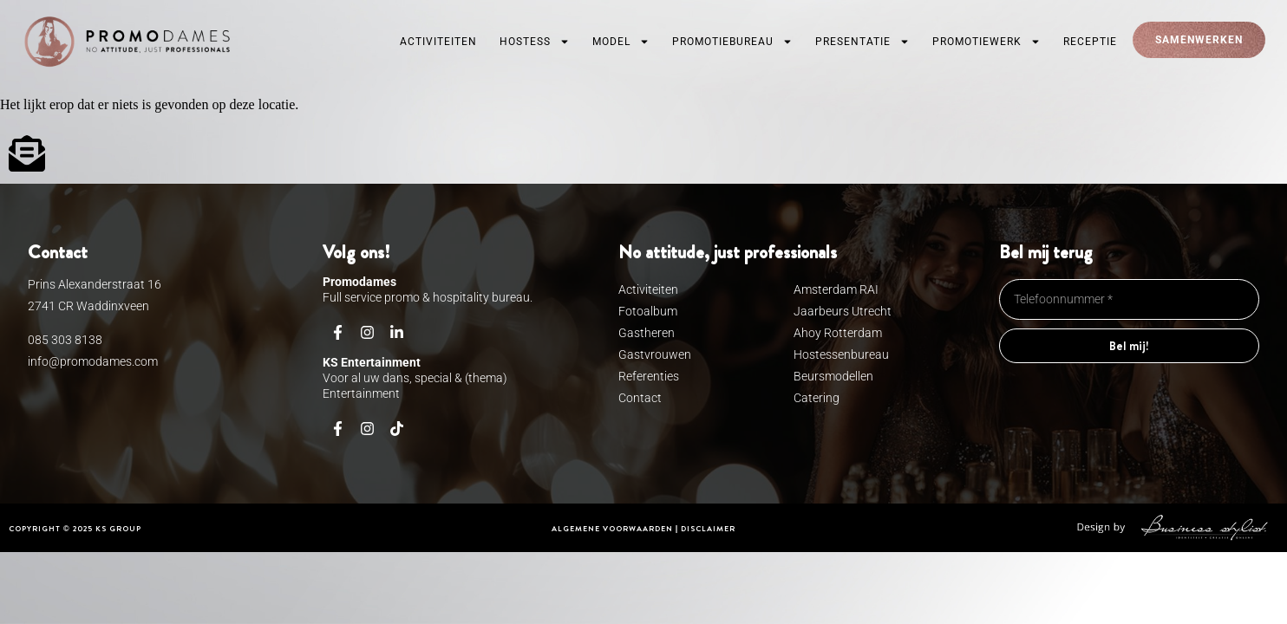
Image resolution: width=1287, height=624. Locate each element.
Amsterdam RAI (836, 289)
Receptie (1090, 42)
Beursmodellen (833, 376)
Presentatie (862, 41)
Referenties (648, 376)
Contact (640, 398)
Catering (816, 398)
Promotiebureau (732, 41)
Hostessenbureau (841, 354)
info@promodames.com (93, 361)
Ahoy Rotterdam (838, 333)
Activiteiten (438, 42)
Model (621, 41)
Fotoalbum (647, 311)
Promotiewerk (986, 41)
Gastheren (646, 333)
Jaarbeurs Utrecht (843, 311)
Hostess (535, 41)
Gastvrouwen (654, 354)
